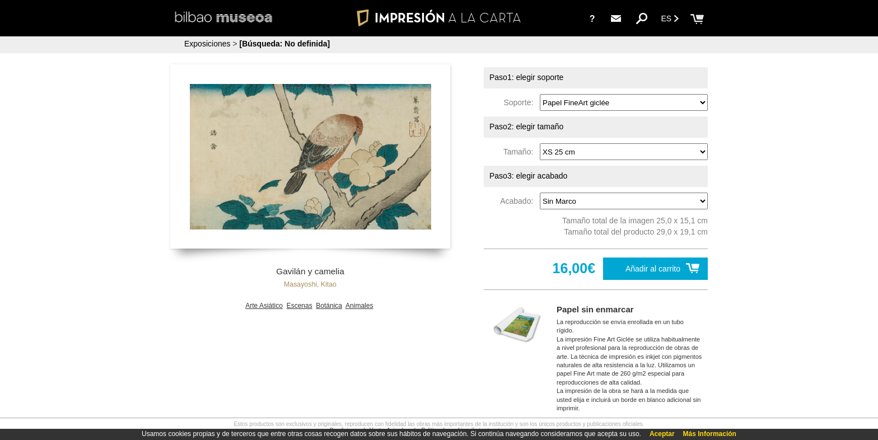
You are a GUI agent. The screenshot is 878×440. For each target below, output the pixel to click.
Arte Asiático (264, 306)
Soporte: (520, 102)
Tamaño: (520, 151)
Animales (359, 306)
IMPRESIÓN (439, 18)
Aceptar (662, 434)
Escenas (299, 306)
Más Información (709, 434)
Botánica (329, 306)
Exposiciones (207, 43)
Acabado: (519, 200)
